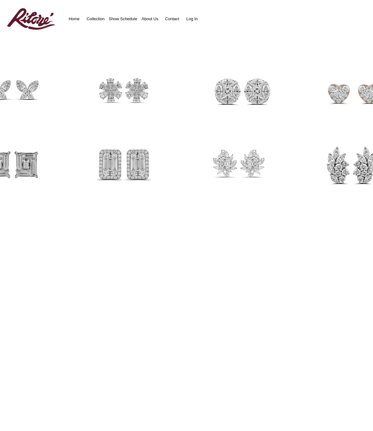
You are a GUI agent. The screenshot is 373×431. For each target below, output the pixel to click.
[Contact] (172, 19)
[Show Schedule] (123, 19)
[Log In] (192, 19)
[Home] (74, 19)
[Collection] (95, 19)
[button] (129, 91)
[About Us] (150, 19)
